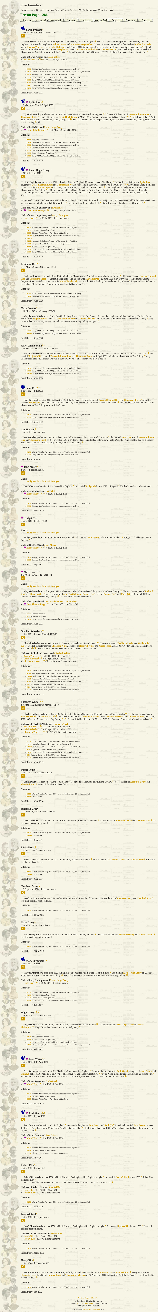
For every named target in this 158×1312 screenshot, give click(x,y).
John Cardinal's (88, 1309)
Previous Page (83, 1298)
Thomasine (109, 49)
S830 (29, 77)
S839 (29, 252)
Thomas (35, 47)
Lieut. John (35, 130)
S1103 (29, 796)
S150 (29, 72)
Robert (29, 1192)
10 (38, 218)
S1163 (29, 676)
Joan (122, 1177)
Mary (82, 44)
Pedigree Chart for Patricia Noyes (42, 481)
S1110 (29, 238)
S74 (28, 687)
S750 (29, 82)
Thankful (28, 784)
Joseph (62, 49)
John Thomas (35, 604)
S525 (29, 614)
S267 (29, 673)
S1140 (29, 241)
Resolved (86, 646)
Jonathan (30, 59)
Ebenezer (138, 782)
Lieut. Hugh (68, 117)
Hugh (30, 218)
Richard (143, 44)
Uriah (31, 658)
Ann (34, 402)
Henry (29, 1190)
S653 (29, 150)
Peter (139, 1125)
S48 (28, 616)
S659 (29, 741)
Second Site (97, 1309)
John (59, 44)
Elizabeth (34, 494)
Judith (105, 646)
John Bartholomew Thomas (79, 594)
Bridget (90, 486)
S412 (29, 85)
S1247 (29, 142)
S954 (29, 1096)
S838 (29, 80)
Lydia (145, 182)
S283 (29, 74)
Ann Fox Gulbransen (85, 1303)
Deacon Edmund (86, 49)
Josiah (31, 656)
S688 (29, 153)
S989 (29, 148)
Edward (54, 1275)
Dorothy (56, 47)
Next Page (95, 1298)
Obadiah (125, 643)
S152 (29, 139)
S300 (29, 69)
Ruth (122, 1071)
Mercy (146, 934)
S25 (28, 684)
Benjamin (39, 318)
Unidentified (135, 716)
